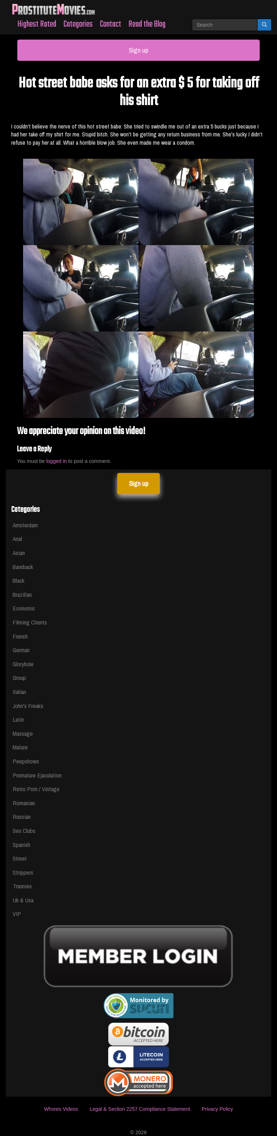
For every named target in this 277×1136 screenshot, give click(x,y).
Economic (24, 608)
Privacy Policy (217, 1109)
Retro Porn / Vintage (36, 789)
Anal (17, 539)
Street (20, 858)
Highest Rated (36, 24)
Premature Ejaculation (37, 775)
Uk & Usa (23, 900)
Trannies (22, 886)
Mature (20, 747)
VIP (17, 914)
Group (19, 677)
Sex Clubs (24, 830)
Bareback (23, 567)
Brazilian (22, 594)
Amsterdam (25, 525)
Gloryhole (23, 664)
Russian (22, 816)
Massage (23, 733)
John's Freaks (28, 706)
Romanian (24, 803)
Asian (19, 553)
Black (19, 580)
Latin (18, 719)
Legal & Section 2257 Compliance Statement (139, 1109)
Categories (78, 24)
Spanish (21, 844)
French (20, 636)
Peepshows (26, 761)
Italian (19, 692)
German (21, 650)
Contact (110, 24)
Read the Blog (147, 24)
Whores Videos (61, 1109)
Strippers (23, 872)
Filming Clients (30, 622)
